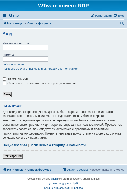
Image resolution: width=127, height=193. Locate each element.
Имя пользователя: (16, 43)
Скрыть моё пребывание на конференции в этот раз (39, 83)
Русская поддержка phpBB (63, 183)
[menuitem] (14, 16)
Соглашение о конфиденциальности (58, 145)
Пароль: (8, 54)
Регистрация (13, 156)
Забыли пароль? (13, 64)
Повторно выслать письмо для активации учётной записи (40, 68)
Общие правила (15, 145)
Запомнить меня (16, 78)
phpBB (55, 178)
